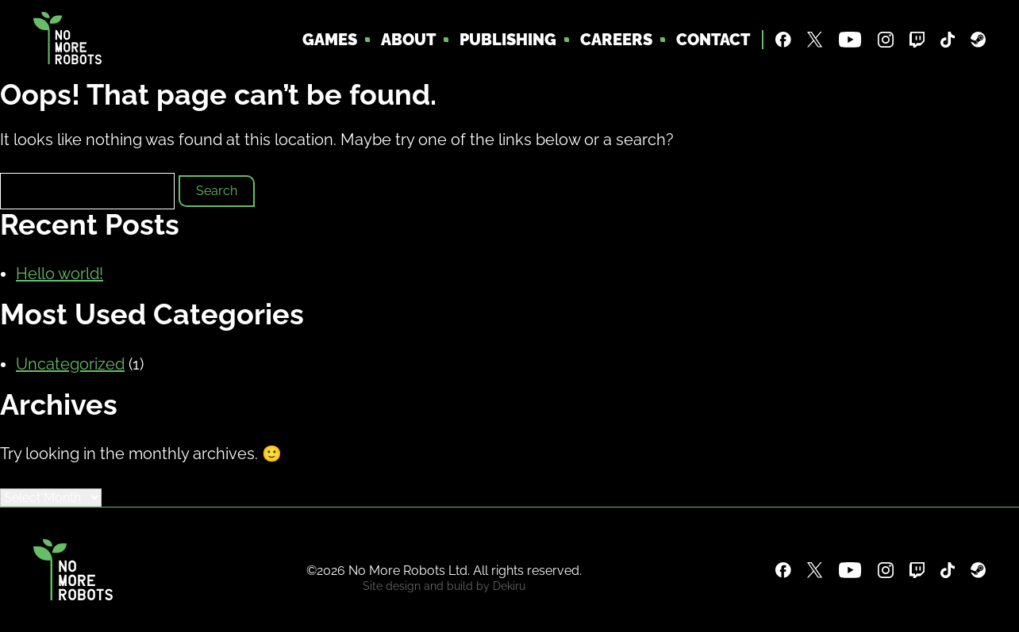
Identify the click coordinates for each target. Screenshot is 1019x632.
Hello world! (59, 273)
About (408, 39)
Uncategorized (70, 363)
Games (329, 39)
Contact (713, 39)
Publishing (508, 39)
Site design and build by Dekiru (444, 586)
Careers (616, 39)
